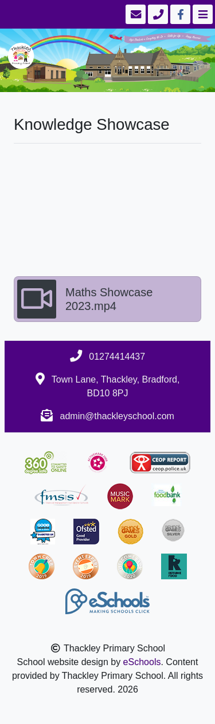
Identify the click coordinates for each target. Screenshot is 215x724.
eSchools (142, 662)
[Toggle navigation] (201, 14)
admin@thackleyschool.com (117, 416)
